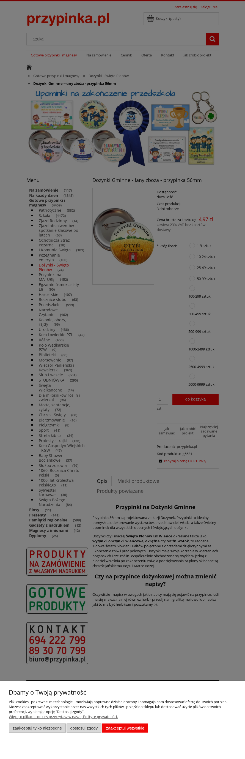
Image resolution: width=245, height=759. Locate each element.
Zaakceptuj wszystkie (125, 728)
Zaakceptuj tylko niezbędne (37, 728)
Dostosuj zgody (84, 728)
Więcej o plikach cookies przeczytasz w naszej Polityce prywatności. (63, 716)
